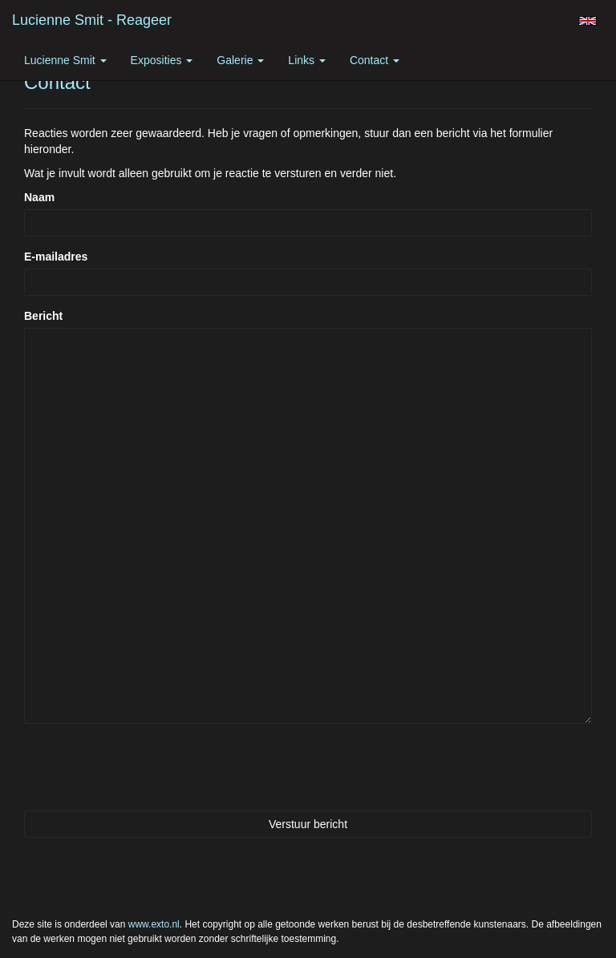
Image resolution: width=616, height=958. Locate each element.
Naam (39, 197)
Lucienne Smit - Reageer (92, 20)
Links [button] (307, 60)
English (587, 21)
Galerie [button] (240, 60)
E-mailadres (55, 256)
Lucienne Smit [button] (65, 60)
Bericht (43, 315)
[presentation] (146, 767)
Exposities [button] (162, 60)
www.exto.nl (154, 924)
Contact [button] (374, 60)
